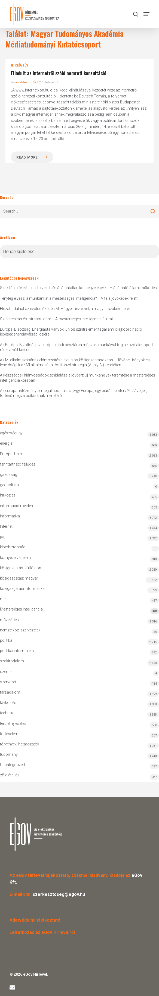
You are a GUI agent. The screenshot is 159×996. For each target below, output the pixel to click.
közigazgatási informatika (22, 588)
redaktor (21, 82)
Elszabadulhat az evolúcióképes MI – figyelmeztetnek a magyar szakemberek (65, 308)
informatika (10, 516)
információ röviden (16, 506)
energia (6, 443)
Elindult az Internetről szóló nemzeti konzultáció (58, 73)
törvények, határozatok (19, 744)
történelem (9, 734)
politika (6, 640)
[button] (146, 14)
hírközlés (19, 65)
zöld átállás (10, 775)
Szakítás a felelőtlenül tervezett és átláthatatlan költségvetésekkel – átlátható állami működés (78, 288)
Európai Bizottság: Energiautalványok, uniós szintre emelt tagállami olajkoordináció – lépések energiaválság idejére (72, 331)
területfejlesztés (13, 723)
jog (2, 537)
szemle (6, 671)
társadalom (10, 692)
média (5, 599)
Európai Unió (11, 454)
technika (7, 713)
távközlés (8, 702)
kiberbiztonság (12, 547)
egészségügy (11, 433)
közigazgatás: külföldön (20, 568)
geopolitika (9, 485)
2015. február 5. (46, 82)
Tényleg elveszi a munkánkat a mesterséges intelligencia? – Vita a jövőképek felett (68, 298)
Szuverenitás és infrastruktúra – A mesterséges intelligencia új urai (56, 319)
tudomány (9, 754)
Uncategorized (12, 765)
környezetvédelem (15, 557)
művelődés (9, 620)
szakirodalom (12, 661)
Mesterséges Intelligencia (79, 610)
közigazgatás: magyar (19, 578)
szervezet (8, 682)
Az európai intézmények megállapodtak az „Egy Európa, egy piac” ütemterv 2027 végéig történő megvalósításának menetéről (74, 393)
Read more (27, 157)
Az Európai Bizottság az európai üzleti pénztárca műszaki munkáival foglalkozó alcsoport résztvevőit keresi (76, 347)
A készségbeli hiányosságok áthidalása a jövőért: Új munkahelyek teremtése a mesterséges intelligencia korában (77, 377)
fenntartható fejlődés (17, 464)
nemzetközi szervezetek (20, 630)
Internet (6, 526)
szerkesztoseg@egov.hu (59, 894)
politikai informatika (17, 651)
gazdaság (8, 474)
